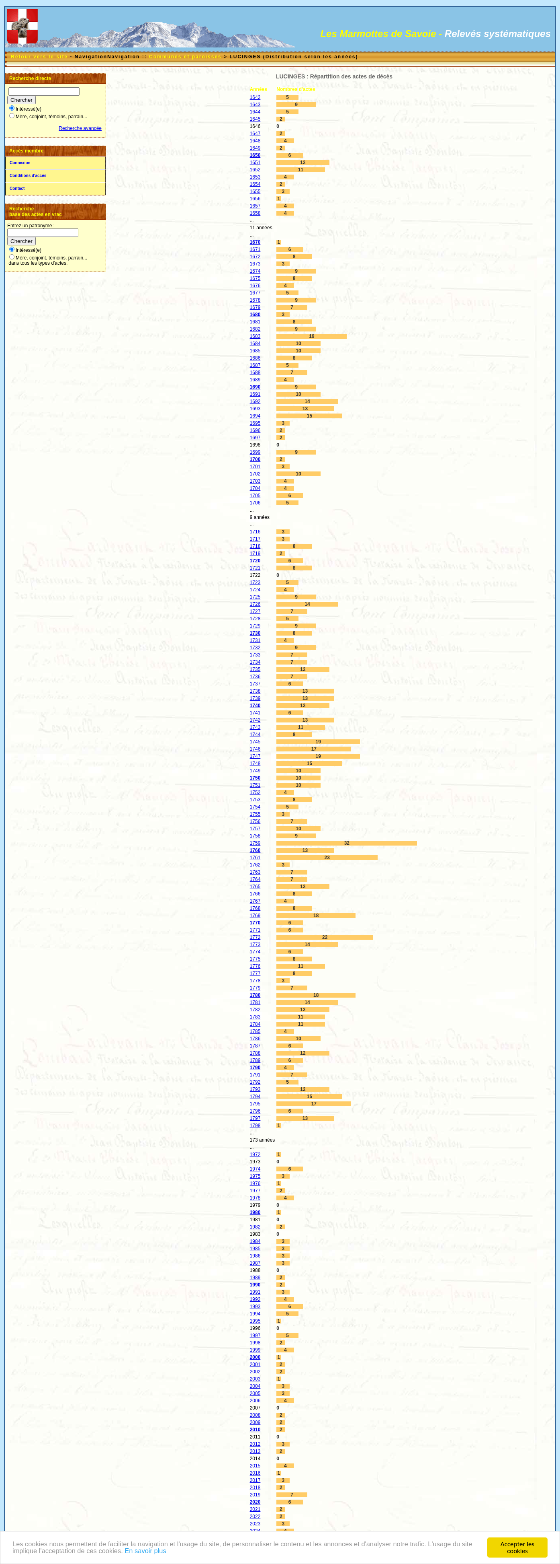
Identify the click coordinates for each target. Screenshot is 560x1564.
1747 (255, 756)
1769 (255, 915)
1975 (255, 1176)
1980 (255, 1212)
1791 (255, 1075)
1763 (255, 872)
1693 (255, 409)
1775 (255, 959)
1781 (255, 1002)
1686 (255, 358)
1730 (255, 633)
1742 (255, 720)
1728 (255, 618)
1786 (255, 1038)
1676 (255, 285)
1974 (255, 1169)
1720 (255, 561)
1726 (255, 604)
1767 (255, 901)
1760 (255, 850)
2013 (255, 1451)
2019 (255, 1495)
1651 (255, 162)
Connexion (20, 163)
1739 (255, 698)
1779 (255, 988)
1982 (255, 1227)
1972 (255, 1154)
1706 (255, 503)
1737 (255, 684)
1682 (255, 329)
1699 (255, 452)
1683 (255, 336)
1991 (255, 1292)
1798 (255, 1125)
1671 (255, 249)
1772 (255, 937)
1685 (255, 351)
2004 (255, 1386)
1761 (255, 857)
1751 (255, 785)
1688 (255, 372)
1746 (255, 749)
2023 (255, 1524)
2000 (255, 1357)
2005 (255, 1393)
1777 (255, 973)
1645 (255, 119)
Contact (17, 188)
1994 (255, 1314)
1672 (255, 256)
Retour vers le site (39, 57)
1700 (255, 459)
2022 (255, 1516)
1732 (255, 647)
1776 (255, 966)
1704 (255, 488)
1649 (255, 148)
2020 (255, 1502)
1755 (255, 814)
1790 (255, 1067)
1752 (255, 792)
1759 (255, 843)
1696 (255, 430)
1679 (255, 307)
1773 (255, 944)
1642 (255, 97)
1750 (255, 778)
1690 (255, 387)
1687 (255, 365)
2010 (255, 1429)
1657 (255, 206)
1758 (255, 836)
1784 (255, 1024)
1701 (255, 466)
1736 (255, 676)
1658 (255, 213)
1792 (255, 1082)
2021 (255, 1509)
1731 (255, 640)
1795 (255, 1104)
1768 (255, 908)
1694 (255, 416)
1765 (255, 886)
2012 (255, 1444)
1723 (255, 582)
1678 (255, 300)
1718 (255, 546)
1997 (255, 1335)
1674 (255, 271)
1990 (255, 1285)
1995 (255, 1321)
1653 (255, 177)
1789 (255, 1060)
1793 (255, 1089)
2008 (255, 1415)
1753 (255, 800)
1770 (255, 923)
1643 (255, 104)
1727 (255, 611)
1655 (255, 191)
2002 (255, 1372)
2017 (255, 1480)
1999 (255, 1350)
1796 (255, 1111)
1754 (255, 807)
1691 (255, 394)
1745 (255, 742)
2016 (255, 1473)
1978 (255, 1198)
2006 (255, 1400)
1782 (255, 1009)
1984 (255, 1241)
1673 (255, 264)
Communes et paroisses (185, 57)
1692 (255, 401)
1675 (255, 278)
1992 (255, 1299)
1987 (255, 1263)
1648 (255, 141)
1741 (255, 713)
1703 (255, 481)
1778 (255, 981)
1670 (255, 242)
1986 (255, 1256)
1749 (255, 771)
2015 (255, 1466)
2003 (255, 1379)
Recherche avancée (80, 128)
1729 (255, 626)
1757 (255, 828)
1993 (255, 1306)
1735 (255, 669)
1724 (255, 590)
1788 (255, 1053)
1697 (255, 437)
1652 (255, 170)
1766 (255, 894)
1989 (255, 1277)
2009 (255, 1422)
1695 (255, 423)
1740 (255, 705)
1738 (255, 691)
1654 (255, 184)
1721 (255, 568)
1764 (255, 879)
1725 (255, 597)
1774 (255, 952)
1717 (255, 539)
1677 (255, 293)
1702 (255, 474)
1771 (255, 930)
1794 (255, 1096)
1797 (255, 1118)
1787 (255, 1046)
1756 (255, 821)
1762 (255, 865)
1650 (255, 155)
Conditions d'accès (28, 175)
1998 (255, 1343)
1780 (255, 995)
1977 (255, 1191)
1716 (255, 532)
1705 (255, 495)
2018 (255, 1487)
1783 (255, 1017)
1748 (255, 763)
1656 (255, 199)
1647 (255, 133)
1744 (255, 734)
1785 (255, 1031)
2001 (255, 1364)
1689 (255, 380)
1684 (255, 343)
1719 (255, 553)
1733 (255, 655)
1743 (255, 727)
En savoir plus (162, 1552)
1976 (255, 1183)
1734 (255, 662)
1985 (255, 1248)
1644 (255, 112)
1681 (255, 322)
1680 (255, 314)
